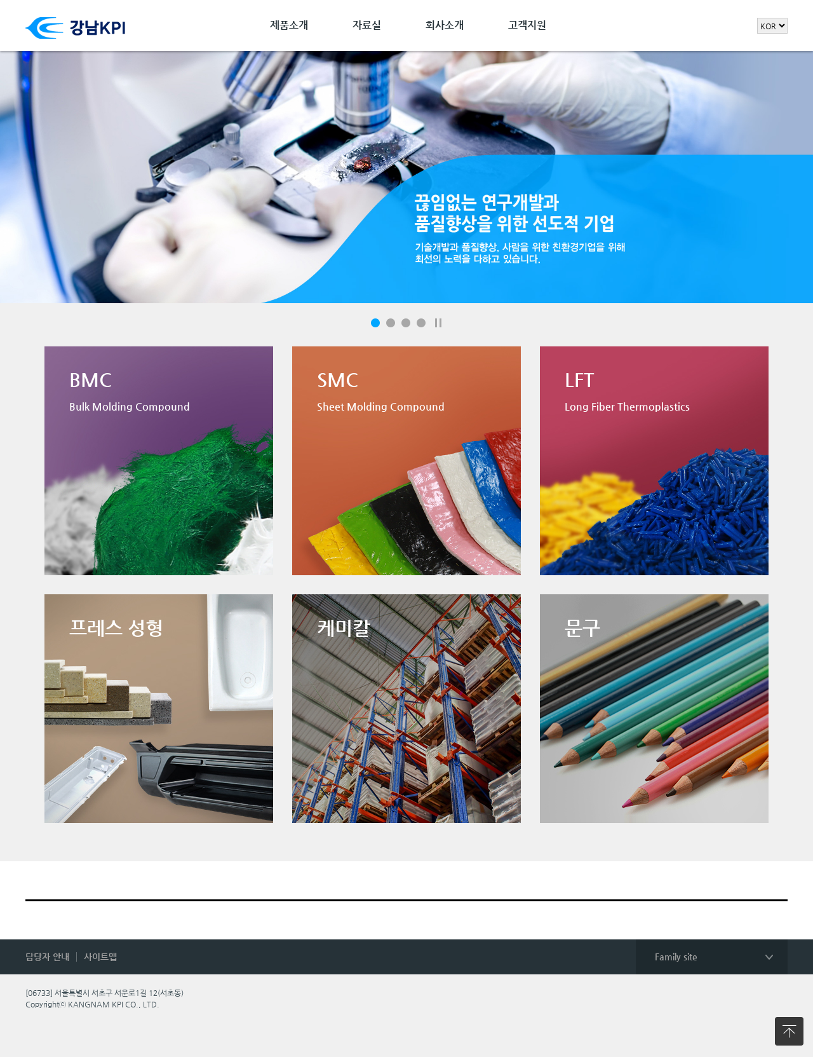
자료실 (367, 25)
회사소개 (445, 25)
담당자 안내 (47, 956)
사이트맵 (100, 956)
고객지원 (527, 25)
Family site (676, 956)
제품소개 (289, 25)
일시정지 (438, 322)
